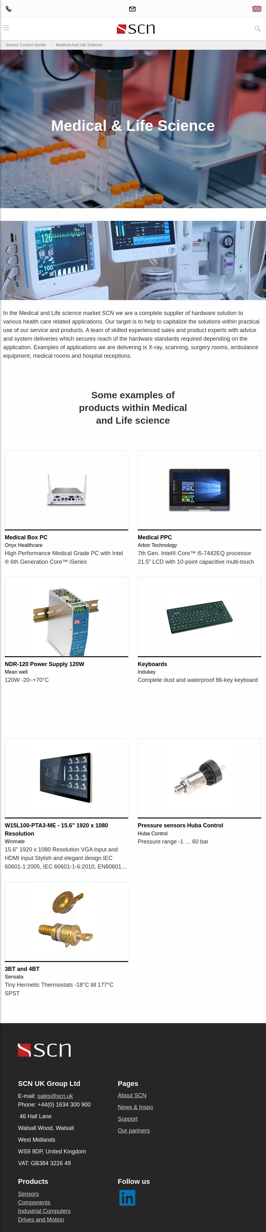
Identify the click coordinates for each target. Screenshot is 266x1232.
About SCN (132, 1095)
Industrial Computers (44, 1211)
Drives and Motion (41, 1219)
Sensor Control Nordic (26, 45)
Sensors (28, 1194)
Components (34, 1202)
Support (128, 1119)
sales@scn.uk (55, 1096)
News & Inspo (135, 1107)
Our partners (134, 1130)
